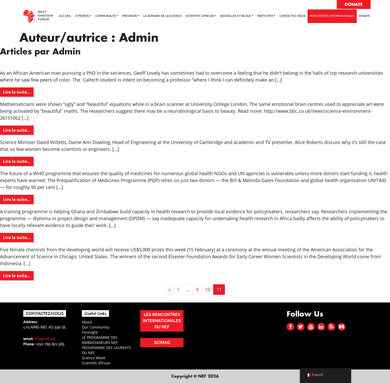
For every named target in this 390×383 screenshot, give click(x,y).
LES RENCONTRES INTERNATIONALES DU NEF (162, 320)
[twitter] (300, 326)
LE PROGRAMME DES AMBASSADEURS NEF (100, 340)
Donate (364, 16)
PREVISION (129, 16)
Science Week (93, 357)
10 (207, 289)
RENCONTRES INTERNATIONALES (332, 16)
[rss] (331, 326)
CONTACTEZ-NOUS (292, 16)
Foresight (90, 332)
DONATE (354, 5)
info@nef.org (45, 339)
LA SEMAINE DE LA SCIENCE (162, 16)
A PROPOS (82, 16)
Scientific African (96, 363)
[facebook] (290, 326)
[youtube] (311, 326)
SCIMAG (162, 342)
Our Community (95, 327)
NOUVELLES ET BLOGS (235, 16)
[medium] (341, 326)
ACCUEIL (65, 16)
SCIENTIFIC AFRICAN (200, 16)
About (87, 322)
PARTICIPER (265, 16)
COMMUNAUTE (105, 16)
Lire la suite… (18, 92)
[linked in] (321, 326)
